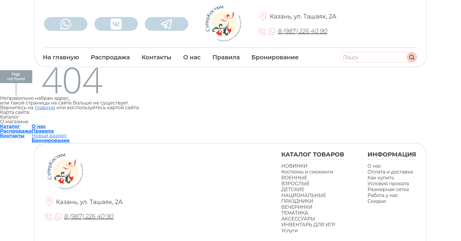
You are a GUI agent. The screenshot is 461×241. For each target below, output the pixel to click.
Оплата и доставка (390, 172)
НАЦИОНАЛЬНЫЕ (303, 195)
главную (45, 107)
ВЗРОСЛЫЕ (295, 183)
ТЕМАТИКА (294, 213)
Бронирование (275, 57)
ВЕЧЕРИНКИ (296, 207)
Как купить (380, 178)
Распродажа (110, 57)
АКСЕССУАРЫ (298, 219)
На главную (61, 57)
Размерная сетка (388, 189)
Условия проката (388, 183)
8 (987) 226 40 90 (302, 31)
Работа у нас (382, 195)
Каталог (10, 126)
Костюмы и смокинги (307, 172)
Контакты (157, 57)
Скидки (376, 201)
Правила (226, 57)
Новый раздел (49, 136)
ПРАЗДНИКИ (297, 201)
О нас (192, 57)
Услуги (289, 230)
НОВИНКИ (294, 166)
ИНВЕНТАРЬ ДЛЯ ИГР (308, 224)
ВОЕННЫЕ (294, 178)
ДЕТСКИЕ (292, 189)
